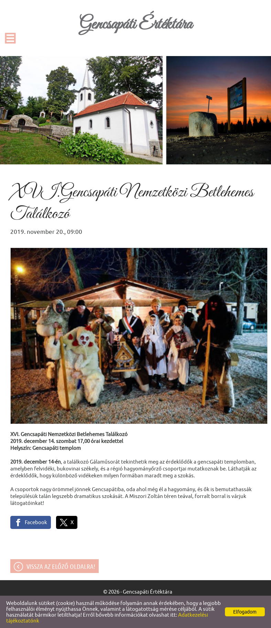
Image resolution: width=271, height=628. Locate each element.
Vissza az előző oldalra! (60, 566)
